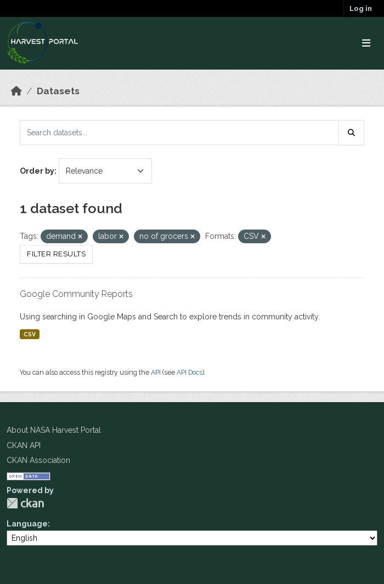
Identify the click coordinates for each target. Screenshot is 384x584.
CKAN (25, 503)
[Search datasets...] (179, 132)
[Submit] (351, 132)
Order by (37, 171)
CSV (30, 334)
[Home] (16, 90)
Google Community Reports (76, 294)
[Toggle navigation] (366, 43)
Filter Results (56, 254)
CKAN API (24, 445)
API (156, 372)
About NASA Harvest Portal (54, 430)
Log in (360, 8)
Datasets (58, 90)
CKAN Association (38, 460)
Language (27, 523)
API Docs (189, 372)
